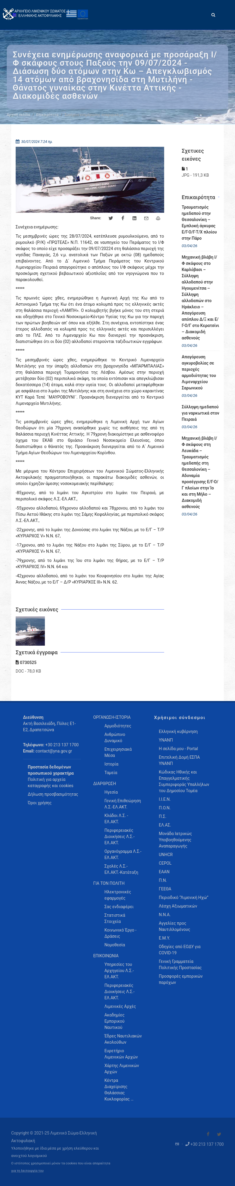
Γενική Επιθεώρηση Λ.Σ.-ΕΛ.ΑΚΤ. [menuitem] (123, 803)
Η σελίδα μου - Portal (178, 748)
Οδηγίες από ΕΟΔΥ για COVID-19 (179, 949)
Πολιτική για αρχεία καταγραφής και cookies (50, 782)
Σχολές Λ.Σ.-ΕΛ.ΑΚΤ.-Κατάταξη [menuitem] (121, 869)
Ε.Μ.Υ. (164, 938)
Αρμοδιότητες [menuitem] (118, 725)
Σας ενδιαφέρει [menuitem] (119, 906)
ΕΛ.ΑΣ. (165, 825)
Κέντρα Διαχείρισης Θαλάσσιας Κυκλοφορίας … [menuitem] (119, 1089)
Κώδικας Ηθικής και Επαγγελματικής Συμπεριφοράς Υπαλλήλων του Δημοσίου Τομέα (184, 781)
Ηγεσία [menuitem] (111, 792)
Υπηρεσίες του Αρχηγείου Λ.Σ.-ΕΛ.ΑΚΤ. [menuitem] (119, 970)
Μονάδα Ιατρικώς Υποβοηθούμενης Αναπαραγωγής (175, 839)
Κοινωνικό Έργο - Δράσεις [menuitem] (120, 933)
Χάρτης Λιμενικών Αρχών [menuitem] (122, 1068)
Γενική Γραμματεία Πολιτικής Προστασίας (180, 964)
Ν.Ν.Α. (165, 914)
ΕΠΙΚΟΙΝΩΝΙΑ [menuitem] (106, 955)
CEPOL (165, 863)
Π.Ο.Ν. (165, 807)
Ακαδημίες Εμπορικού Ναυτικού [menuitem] (115, 1021)
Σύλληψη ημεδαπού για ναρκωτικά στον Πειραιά (200, 413)
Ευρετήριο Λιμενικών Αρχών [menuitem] (121, 1053)
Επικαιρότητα (47, 115)
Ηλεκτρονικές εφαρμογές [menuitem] (118, 895)
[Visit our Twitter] (219, 1134)
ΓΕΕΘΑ (165, 889)
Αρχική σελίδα (18, 115)
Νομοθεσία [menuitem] (115, 944)
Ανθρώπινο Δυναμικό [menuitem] (115, 737)
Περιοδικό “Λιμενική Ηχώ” (183, 897)
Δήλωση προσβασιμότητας (53, 794)
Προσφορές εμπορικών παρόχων (181, 979)
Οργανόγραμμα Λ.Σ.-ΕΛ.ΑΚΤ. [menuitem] (123, 854)
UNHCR (166, 854)
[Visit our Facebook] (208, 1134)
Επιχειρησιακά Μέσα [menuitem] (118, 752)
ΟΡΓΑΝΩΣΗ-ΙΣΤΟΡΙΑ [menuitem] (112, 717)
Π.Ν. (163, 880)
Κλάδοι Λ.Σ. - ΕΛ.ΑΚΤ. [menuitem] (116, 818)
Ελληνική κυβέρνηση (178, 731)
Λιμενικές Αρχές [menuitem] (120, 1006)
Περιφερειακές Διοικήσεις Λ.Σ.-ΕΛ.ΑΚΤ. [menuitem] (120, 836)
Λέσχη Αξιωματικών (178, 906)
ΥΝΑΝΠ (166, 740)
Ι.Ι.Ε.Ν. (165, 799)
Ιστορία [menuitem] (111, 764)
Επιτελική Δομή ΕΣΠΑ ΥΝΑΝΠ (179, 760)
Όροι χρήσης (40, 802)
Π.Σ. (162, 816)
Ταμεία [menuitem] (111, 772)
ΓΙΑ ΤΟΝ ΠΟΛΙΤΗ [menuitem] (109, 883)
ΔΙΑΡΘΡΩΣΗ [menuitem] (104, 783)
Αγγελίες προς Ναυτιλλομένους (174, 926)
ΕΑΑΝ (164, 871)
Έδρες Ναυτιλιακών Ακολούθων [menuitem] (123, 1039)
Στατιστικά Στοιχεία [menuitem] (115, 918)
